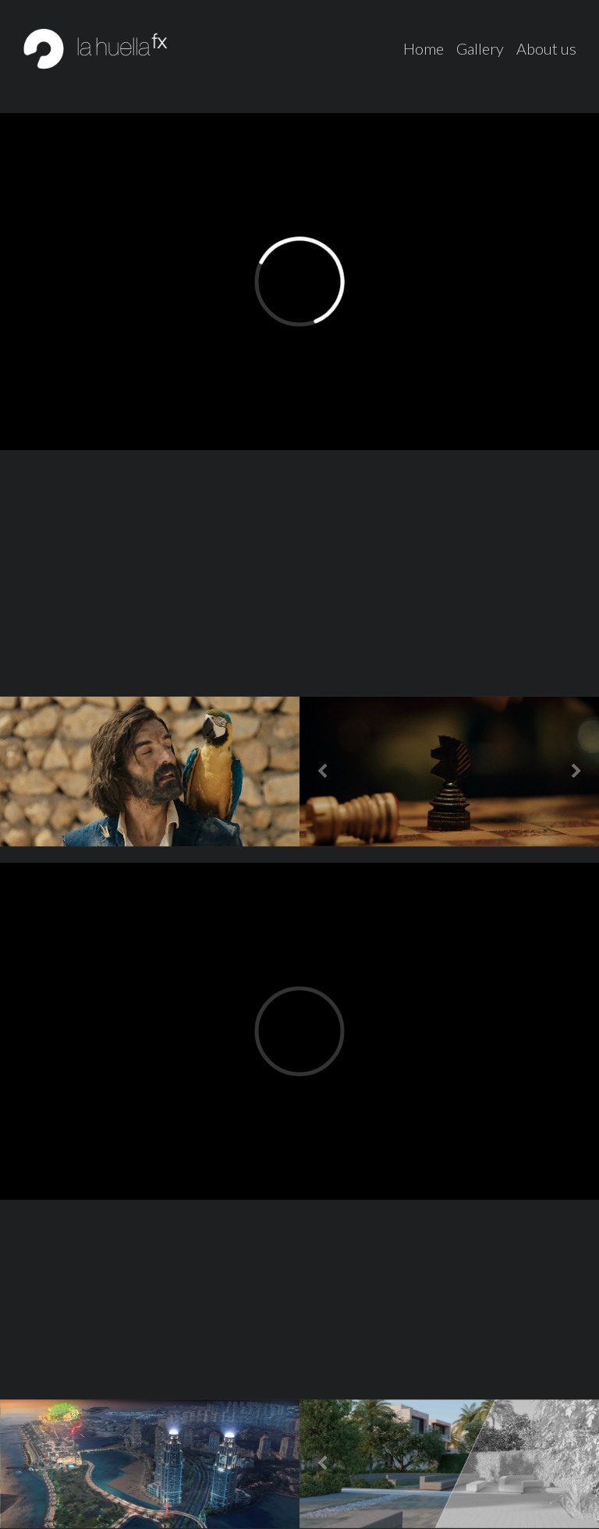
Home (423, 48)
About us (546, 48)
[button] (322, 771)
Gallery (480, 48)
